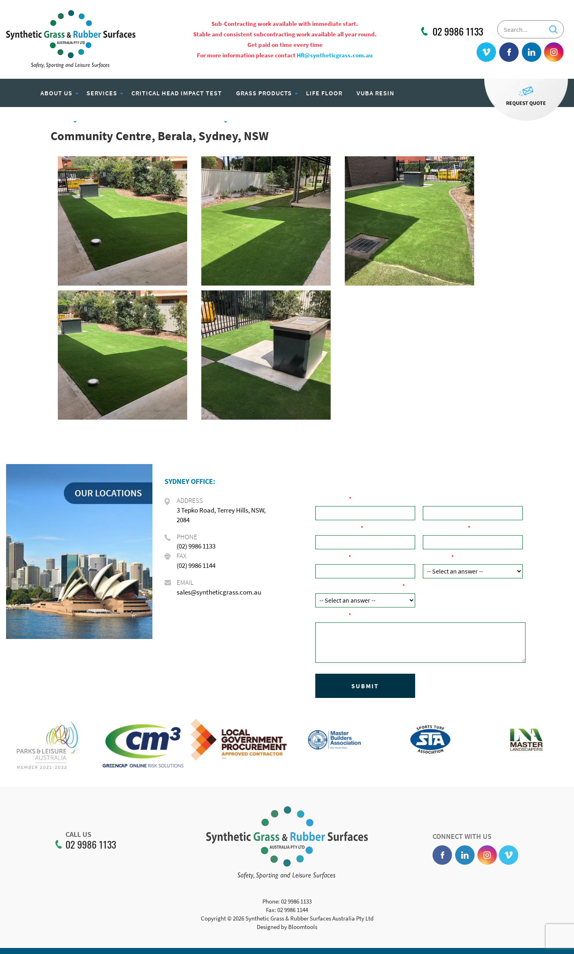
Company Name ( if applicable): (468, 499)
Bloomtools (302, 933)
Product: (437, 557)
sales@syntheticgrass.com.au (219, 592)
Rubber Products (40, 121)
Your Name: (332, 499)
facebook (509, 52)
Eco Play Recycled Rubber (130, 121)
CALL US (72, 834)
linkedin (531, 52)
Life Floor (324, 93)
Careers (249, 121)
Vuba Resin (376, 93)
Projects (205, 121)
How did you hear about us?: (358, 586)
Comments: (331, 615)
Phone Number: (338, 528)
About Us (56, 93)
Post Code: (331, 557)
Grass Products (264, 93)
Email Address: (445, 528)
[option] (48, 751)
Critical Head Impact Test (176, 93)
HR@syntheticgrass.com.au (335, 55)
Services (102, 93)
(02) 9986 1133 (196, 546)
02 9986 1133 (458, 31)
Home (18, 93)
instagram (554, 52)
